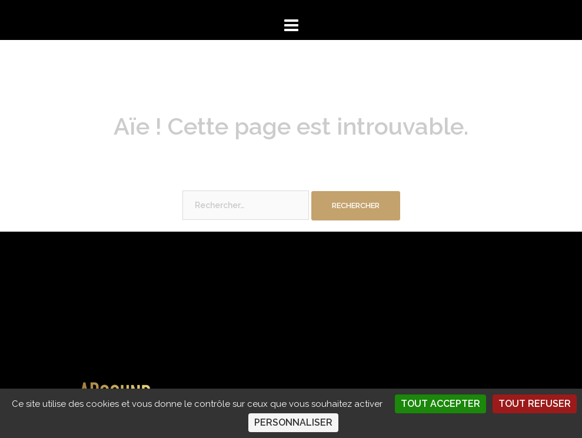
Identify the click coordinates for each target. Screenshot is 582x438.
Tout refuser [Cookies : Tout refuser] (534, 403)
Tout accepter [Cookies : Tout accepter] (440, 403)
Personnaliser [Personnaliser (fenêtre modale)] (293, 422)
